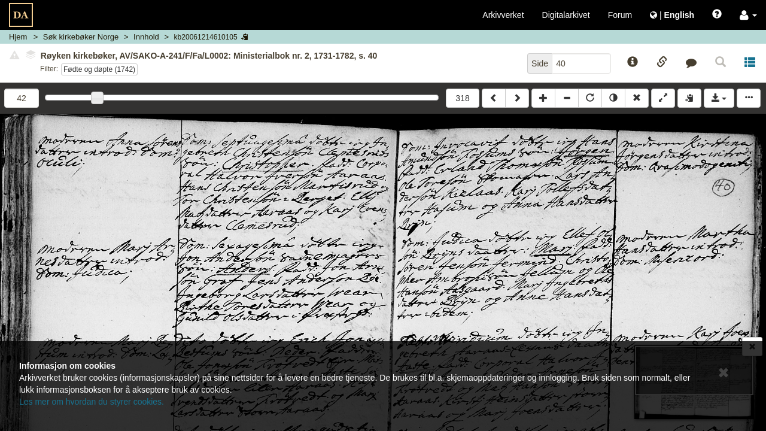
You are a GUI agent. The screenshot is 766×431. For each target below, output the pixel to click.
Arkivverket (503, 15)
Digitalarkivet (566, 15)
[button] (748, 15)
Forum (620, 15)
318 (462, 98)
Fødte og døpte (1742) (99, 69)
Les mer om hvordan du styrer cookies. (91, 401)
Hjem (18, 36)
